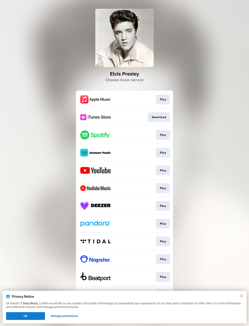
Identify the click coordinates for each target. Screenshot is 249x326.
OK (25, 316)
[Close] (241, 296)
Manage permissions (64, 316)
